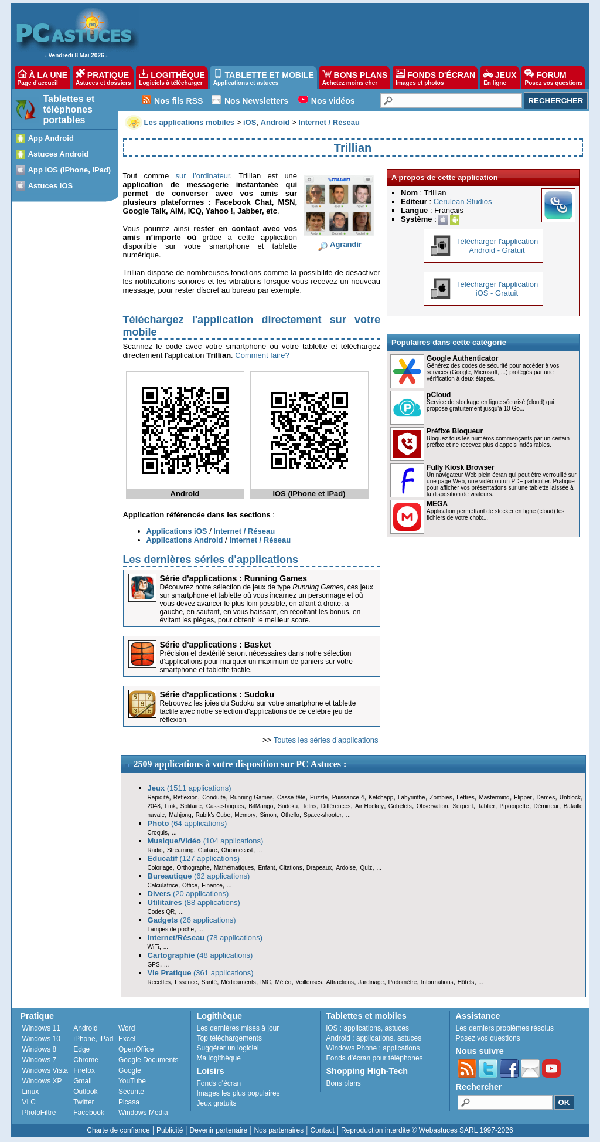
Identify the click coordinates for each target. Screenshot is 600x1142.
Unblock (570, 797)
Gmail (82, 1081)
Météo (283, 982)
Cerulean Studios (463, 201)
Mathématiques (234, 868)
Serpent (462, 806)
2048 (154, 806)
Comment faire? (262, 355)
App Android (51, 138)
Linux (30, 1091)
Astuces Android (58, 154)
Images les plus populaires (238, 1093)
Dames (545, 797)
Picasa (128, 1102)
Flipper (523, 797)
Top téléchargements (229, 1038)
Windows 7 (39, 1060)
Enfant (266, 868)
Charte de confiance (118, 1130)
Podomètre (402, 982)
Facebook (88, 1113)
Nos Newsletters (256, 101)
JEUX (499, 77)
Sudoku (288, 806)
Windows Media (143, 1113)
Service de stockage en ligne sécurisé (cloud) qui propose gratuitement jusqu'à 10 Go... (490, 405)
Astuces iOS (50, 185)
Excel (126, 1039)
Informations (437, 982)
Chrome (85, 1060)
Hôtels (466, 982)
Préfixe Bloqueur (455, 431)
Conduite (214, 797)
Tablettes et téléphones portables (69, 109)
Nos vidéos (333, 101)
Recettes (159, 982)
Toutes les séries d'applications (326, 740)
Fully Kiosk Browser (460, 467)
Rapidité (158, 797)
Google (129, 1070)
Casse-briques (225, 806)
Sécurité (131, 1091)
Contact (322, 1130)
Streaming (180, 850)
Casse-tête (291, 797)
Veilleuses (309, 982)
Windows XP (42, 1081)
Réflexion (185, 797)
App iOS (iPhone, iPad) (69, 169)
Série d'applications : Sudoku (217, 694)
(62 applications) (199, 876)
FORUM (553, 77)
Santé (209, 982)
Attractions (340, 982)
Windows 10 (41, 1039)
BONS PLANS (355, 77)
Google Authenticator (462, 358)
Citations (290, 868)
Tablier (486, 806)
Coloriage (160, 868)
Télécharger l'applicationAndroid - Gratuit (497, 246)
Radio (155, 850)
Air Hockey (369, 806)
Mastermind (494, 797)
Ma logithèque (219, 1058)
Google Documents (148, 1060)
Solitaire (191, 806)
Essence (186, 982)
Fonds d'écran (219, 1083)
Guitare (207, 850)
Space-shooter (323, 815)
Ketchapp (381, 797)
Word (126, 1028)
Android (85, 1028)
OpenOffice (136, 1049)
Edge (81, 1049)
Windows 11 (41, 1028)
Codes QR (161, 912)
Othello (290, 815)
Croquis (158, 832)
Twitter (83, 1102)
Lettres (465, 797)
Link (170, 806)
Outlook (85, 1091)
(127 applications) (194, 858)
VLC (29, 1102)
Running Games (251, 797)
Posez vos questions (488, 1038)
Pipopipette (514, 806)
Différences (335, 806)
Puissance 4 (348, 797)
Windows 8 (39, 1049)
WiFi (153, 947)
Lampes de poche (171, 929)
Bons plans (343, 1083)
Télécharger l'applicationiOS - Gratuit (497, 288)
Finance (212, 885)
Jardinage (371, 982)
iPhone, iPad (93, 1039)
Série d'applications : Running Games (234, 578)
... (348, 815)
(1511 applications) (189, 788)
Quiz (366, 868)
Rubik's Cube (213, 815)
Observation (432, 806)
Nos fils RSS (178, 101)
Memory (244, 815)
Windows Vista (45, 1070)
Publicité (169, 1130)
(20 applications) (188, 893)
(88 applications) (194, 902)
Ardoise (346, 868)
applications (362, 1028)
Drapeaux (319, 868)
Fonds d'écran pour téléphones (374, 1058)
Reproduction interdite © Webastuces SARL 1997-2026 (427, 1130)
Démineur (546, 806)
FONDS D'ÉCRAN (435, 77)
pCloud (439, 395)
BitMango (260, 806)
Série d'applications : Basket (215, 644)
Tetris (309, 806)
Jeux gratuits (217, 1103)
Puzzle (319, 797)
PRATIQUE (103, 77)
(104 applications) (206, 840)
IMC (265, 982)
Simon (268, 815)
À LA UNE (42, 77)
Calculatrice (163, 885)
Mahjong (180, 815)
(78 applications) (205, 937)
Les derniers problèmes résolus (505, 1028)
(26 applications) (192, 920)
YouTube (132, 1081)
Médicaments (238, 982)
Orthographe (193, 868)
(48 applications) (200, 955)
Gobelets (400, 806)
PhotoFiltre (39, 1113)
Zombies (440, 797)
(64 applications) (187, 823)
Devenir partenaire (219, 1130)
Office (189, 885)
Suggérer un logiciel (228, 1048)
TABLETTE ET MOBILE (263, 77)
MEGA (437, 504)
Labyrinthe (411, 797)
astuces (397, 1028)
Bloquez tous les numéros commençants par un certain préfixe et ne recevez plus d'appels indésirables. (498, 441)
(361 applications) (201, 972)
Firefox (84, 1070)
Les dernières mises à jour (238, 1028)
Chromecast (237, 850)
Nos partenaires (279, 1130)
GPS (154, 964)
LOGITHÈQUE (171, 77)
